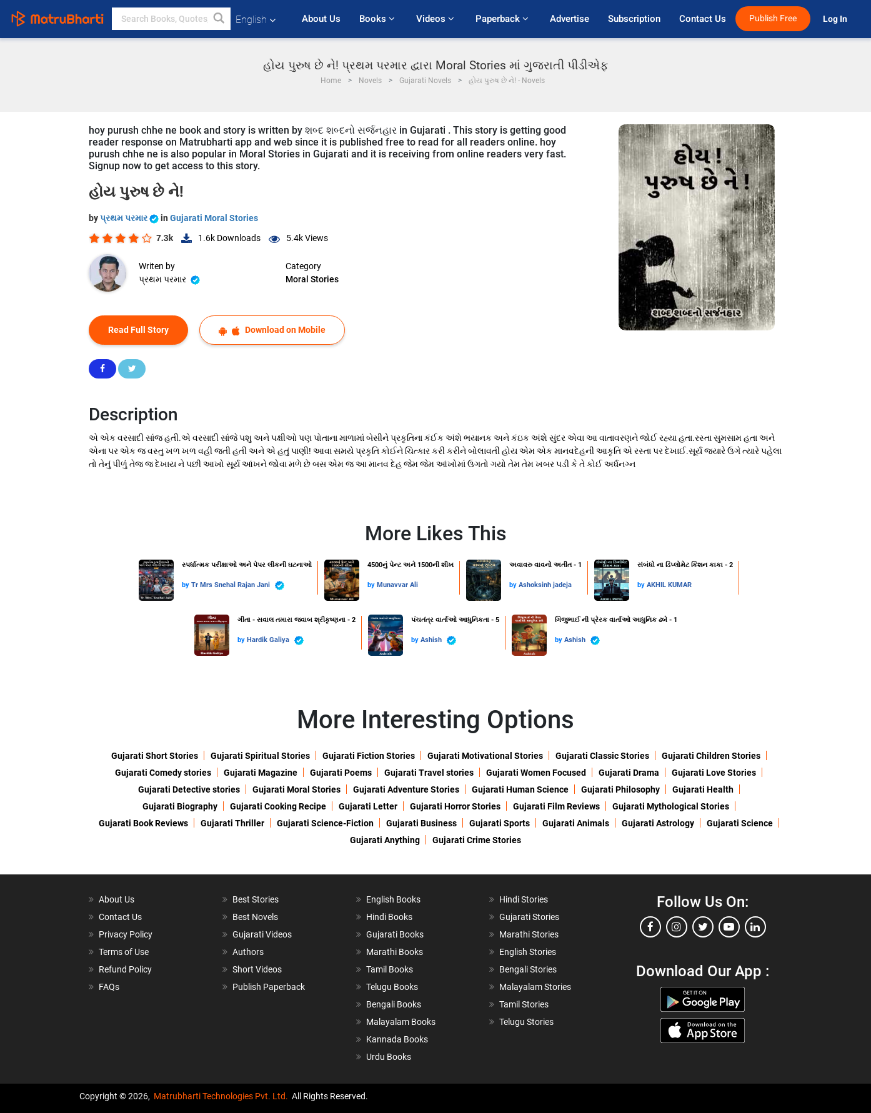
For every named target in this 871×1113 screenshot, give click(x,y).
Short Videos (257, 969)
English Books (393, 899)
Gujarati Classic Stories (602, 756)
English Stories (527, 952)
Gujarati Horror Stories (455, 806)
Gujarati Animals (575, 823)
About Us (321, 19)
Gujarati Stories (529, 917)
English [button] (256, 20)
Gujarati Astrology (658, 823)
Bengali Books (393, 1004)
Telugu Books (392, 987)
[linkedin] (755, 926)
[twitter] (703, 926)
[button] (219, 18)
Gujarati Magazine (260, 773)
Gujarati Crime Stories (476, 840)
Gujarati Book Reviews (143, 823)
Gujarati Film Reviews (556, 806)
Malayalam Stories (535, 987)
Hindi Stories (523, 899)
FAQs (109, 987)
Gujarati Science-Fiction (325, 823)
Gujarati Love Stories (714, 773)
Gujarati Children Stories (711, 756)
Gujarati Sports (499, 823)
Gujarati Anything (385, 840)
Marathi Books (394, 952)
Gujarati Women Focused (536, 773)
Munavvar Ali (397, 585)
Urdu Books (388, 1057)
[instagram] (676, 926)
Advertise (569, 19)
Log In (836, 19)
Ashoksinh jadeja (545, 585)
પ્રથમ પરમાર (130, 218)
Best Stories (255, 899)
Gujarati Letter (368, 806)
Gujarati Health (703, 789)
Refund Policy (125, 969)
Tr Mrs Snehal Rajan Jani (237, 585)
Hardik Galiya (275, 640)
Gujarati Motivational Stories (485, 756)
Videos (436, 19)
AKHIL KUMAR (669, 585)
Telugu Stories (526, 1022)
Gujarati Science (740, 823)
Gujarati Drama (629, 773)
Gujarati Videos (262, 934)
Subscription (634, 19)
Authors (248, 952)
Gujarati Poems (341, 773)
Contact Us (702, 19)
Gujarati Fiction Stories (368, 756)
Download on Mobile (272, 330)
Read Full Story (138, 330)
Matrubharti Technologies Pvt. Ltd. (221, 1096)
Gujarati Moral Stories (214, 218)
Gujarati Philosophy (620, 789)
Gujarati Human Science (520, 789)
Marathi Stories (529, 934)
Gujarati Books (395, 934)
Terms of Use (124, 952)
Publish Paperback (268, 987)
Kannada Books (397, 1039)
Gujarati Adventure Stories (406, 789)
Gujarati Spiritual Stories (260, 756)
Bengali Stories (528, 969)
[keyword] (171, 18)
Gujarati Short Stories (154, 756)
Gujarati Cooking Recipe (278, 806)
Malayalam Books (401, 1022)
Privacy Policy (125, 934)
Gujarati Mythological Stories (670, 806)
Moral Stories (312, 279)
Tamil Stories (524, 1004)
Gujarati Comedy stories (163, 773)
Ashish (438, 640)
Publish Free (773, 18)
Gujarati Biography (179, 806)
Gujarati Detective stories (189, 789)
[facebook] (650, 926)
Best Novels (255, 917)
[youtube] (729, 926)
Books (378, 19)
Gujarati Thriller (232, 823)
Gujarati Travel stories (429, 773)
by (186, 585)
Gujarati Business (421, 823)
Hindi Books (389, 917)
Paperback (503, 19)
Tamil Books (389, 969)
